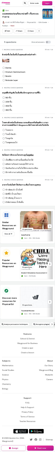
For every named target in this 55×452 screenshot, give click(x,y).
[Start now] (40, 448)
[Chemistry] (6, 384)
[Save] (31, 31)
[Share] (19, 31)
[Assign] (13, 448)
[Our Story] (49, 365)
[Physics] (5, 379)
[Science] (5, 375)
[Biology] (5, 389)
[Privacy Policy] (27, 412)
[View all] (8, 234)
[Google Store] (36, 431)
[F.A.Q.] (27, 403)
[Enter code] (34, 3)
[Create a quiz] (27, 348)
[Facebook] (36, 440)
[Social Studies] (8, 370)
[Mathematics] (7, 365)
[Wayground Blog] (46, 370)
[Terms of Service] (27, 416)
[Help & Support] (27, 407)
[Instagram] (40, 440)
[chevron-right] (50, 226)
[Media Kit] (49, 375)
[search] (25, 3)
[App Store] (20, 431)
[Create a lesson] (27, 352)
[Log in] (47, 3)
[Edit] (7, 31)
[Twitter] (31, 440)
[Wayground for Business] (27, 343)
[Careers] (49, 379)
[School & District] (27, 338)
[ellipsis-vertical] (39, 31)
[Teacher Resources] (27, 421)
